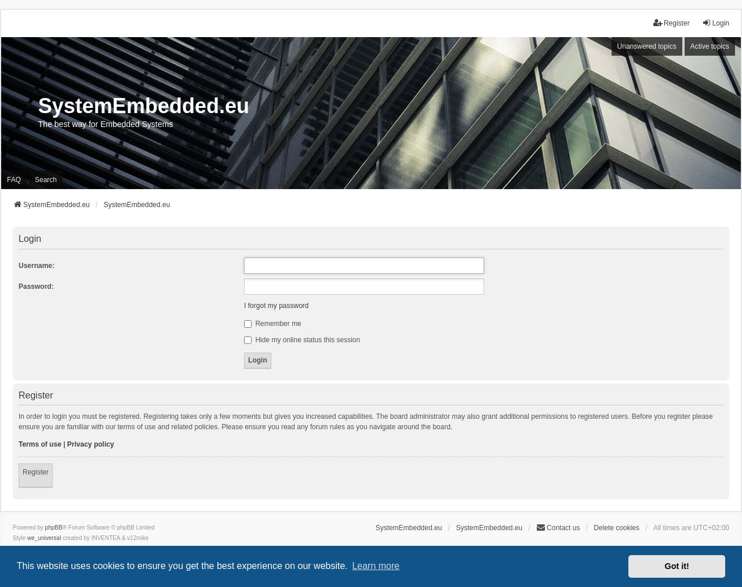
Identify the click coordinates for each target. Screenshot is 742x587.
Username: (36, 266)
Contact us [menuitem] (558, 527)
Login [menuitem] (715, 23)
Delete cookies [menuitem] (616, 528)
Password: (36, 286)
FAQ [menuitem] (14, 180)
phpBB (54, 527)
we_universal (44, 538)
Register (36, 472)
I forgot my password (276, 306)
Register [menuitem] (671, 23)
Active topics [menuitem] (709, 46)
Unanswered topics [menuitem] (646, 46)
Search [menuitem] (46, 180)
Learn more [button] (375, 566)
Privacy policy (90, 444)
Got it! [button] (677, 566)
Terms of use (40, 444)
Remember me (272, 324)
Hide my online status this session (302, 340)
